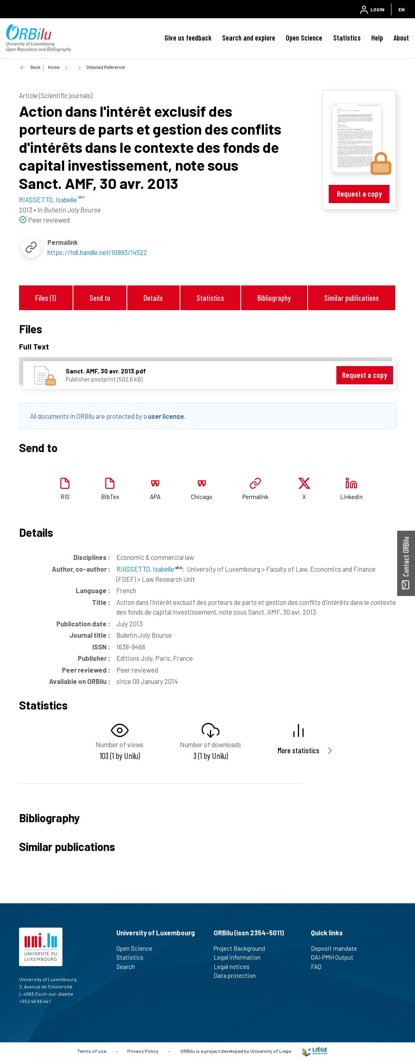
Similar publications (351, 297)
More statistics (298, 750)
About (401, 37)
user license (166, 416)
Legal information (240, 957)
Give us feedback (188, 37)
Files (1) (45, 297)
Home (54, 67)
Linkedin (351, 496)
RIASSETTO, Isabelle (149, 569)
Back (35, 67)
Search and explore (248, 37)
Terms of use (91, 1051)
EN (401, 9)
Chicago (201, 496)
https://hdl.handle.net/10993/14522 (97, 252)
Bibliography (274, 297)
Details (153, 297)
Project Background (243, 948)
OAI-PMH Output (335, 957)
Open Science (304, 37)
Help (377, 37)
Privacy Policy (142, 1051)
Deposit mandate (337, 948)
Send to (100, 297)
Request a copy (359, 193)
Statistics (347, 37)
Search (129, 966)
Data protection (238, 975)
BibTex (110, 496)
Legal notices (235, 966)
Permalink (255, 496)
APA (155, 496)
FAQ (319, 966)
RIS (65, 496)
